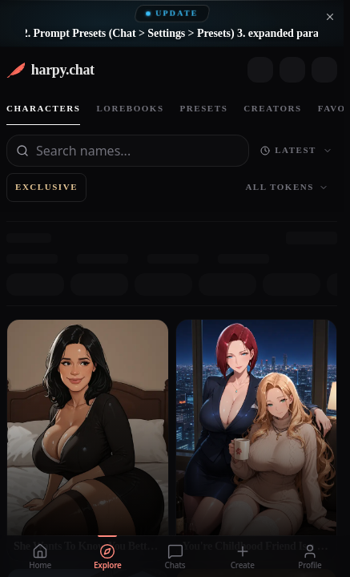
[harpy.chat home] (50, 70)
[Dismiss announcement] (330, 17)
